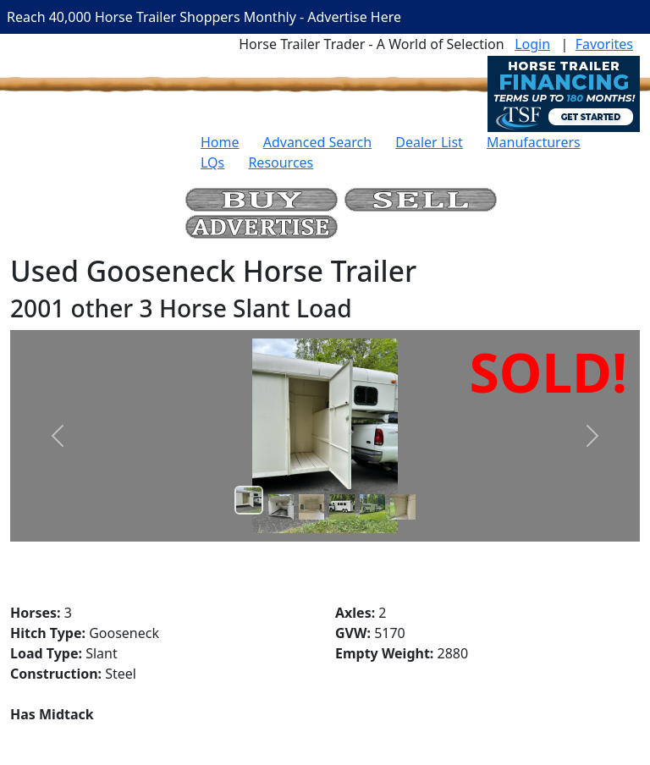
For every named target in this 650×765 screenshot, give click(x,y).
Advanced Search (317, 142)
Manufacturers (534, 142)
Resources (280, 162)
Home (220, 142)
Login (532, 44)
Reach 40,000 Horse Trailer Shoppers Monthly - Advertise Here (204, 17)
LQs (212, 162)
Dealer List (429, 142)
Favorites (604, 44)
